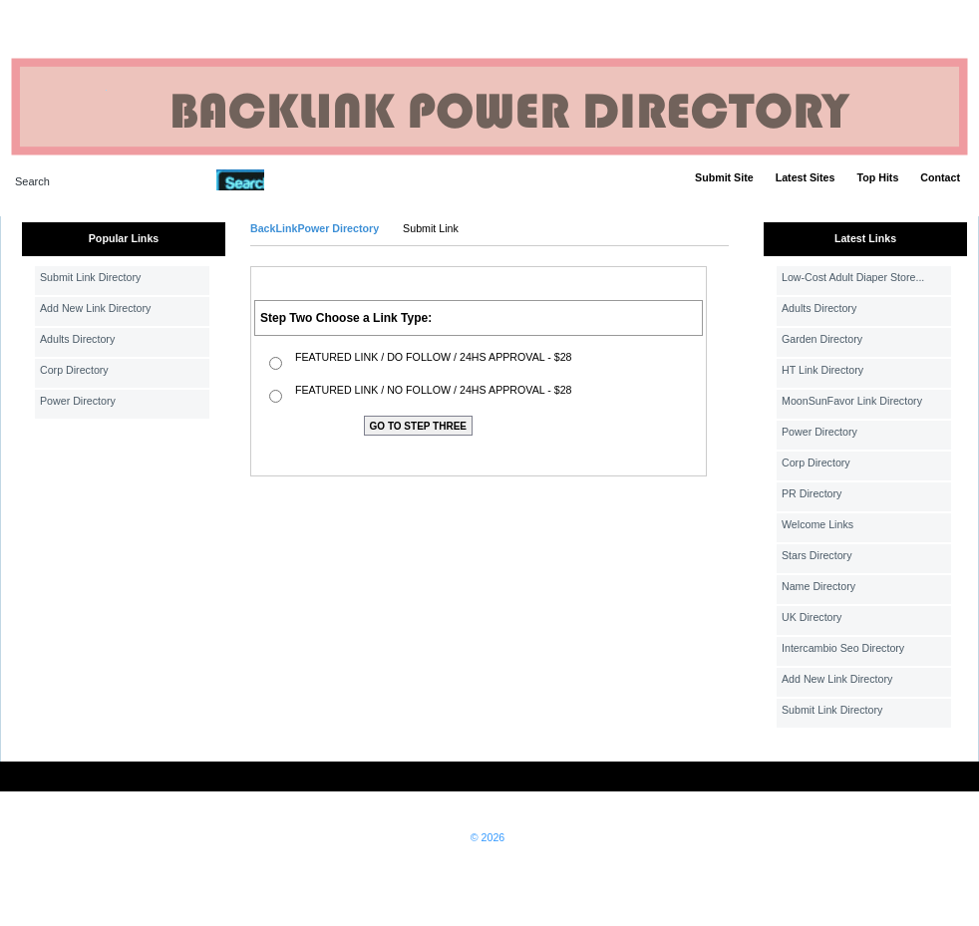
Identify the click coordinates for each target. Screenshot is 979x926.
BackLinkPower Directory (314, 228)
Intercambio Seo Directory (843, 648)
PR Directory (811, 493)
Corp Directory (74, 370)
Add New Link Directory (95, 308)
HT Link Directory (822, 370)
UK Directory (811, 617)
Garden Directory (822, 339)
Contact (940, 177)
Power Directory (78, 401)
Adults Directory (77, 339)
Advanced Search (316, 179)
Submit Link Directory (90, 277)
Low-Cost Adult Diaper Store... (853, 277)
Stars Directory (816, 555)
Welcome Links (817, 524)
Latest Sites (805, 177)
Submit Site (724, 177)
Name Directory (818, 586)
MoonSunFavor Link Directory (852, 401)
